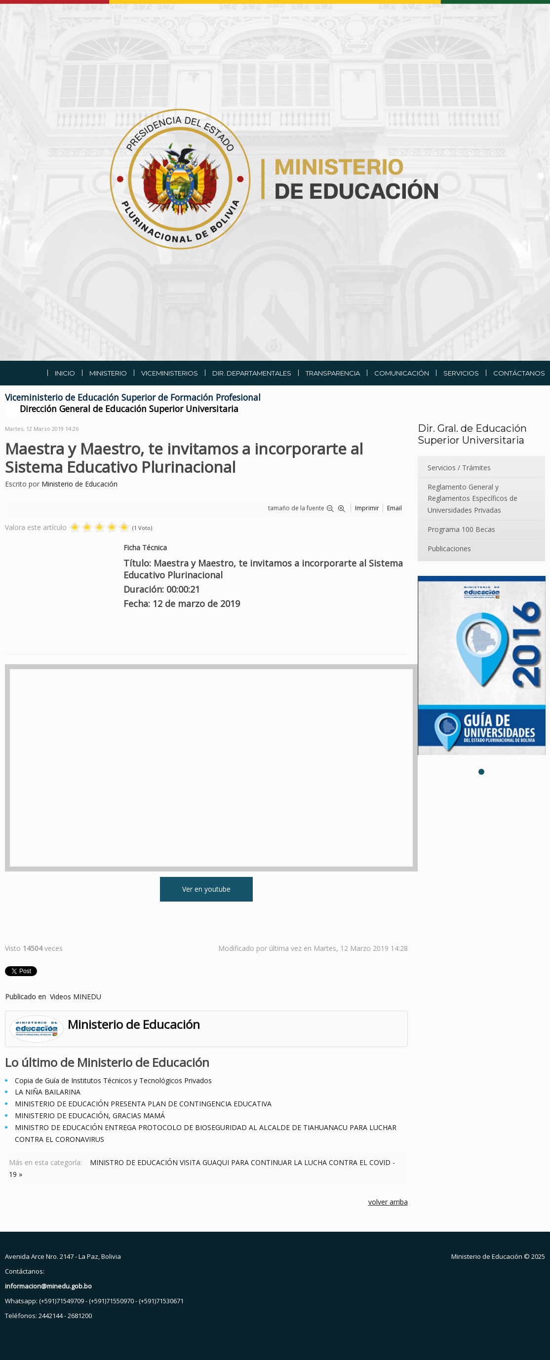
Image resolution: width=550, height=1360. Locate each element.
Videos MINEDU (75, 996)
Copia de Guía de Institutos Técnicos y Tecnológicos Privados (113, 1080)
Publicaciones (449, 548)
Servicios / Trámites (459, 467)
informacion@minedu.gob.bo (48, 1286)
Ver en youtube (206, 889)
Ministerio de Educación (79, 484)
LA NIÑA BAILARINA (47, 1091)
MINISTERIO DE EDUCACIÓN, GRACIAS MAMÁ (90, 1115)
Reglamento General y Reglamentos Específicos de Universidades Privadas (472, 498)
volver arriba (388, 1202)
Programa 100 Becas (461, 529)
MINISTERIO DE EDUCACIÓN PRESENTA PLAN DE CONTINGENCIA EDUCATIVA (143, 1103)
